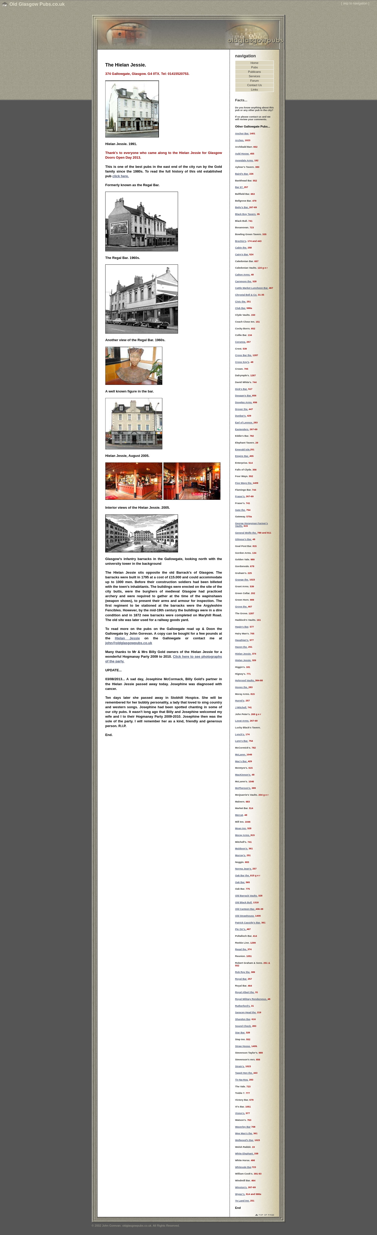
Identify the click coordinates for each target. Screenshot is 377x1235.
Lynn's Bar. (241, 741)
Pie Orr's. (241, 929)
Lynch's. (240, 734)
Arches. (239, 140)
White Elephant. (244, 1153)
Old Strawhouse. (244, 916)
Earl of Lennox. (244, 422)
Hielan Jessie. (243, 653)
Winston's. (241, 1187)
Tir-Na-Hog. (241, 1079)
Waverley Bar (243, 1127)
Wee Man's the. (244, 1133)
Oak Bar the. (242, 875)
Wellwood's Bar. (244, 1140)
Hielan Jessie (127, 638)
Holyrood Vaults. (245, 680)
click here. (120, 176)
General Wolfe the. (246, 532)
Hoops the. (241, 687)
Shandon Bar (242, 1019)
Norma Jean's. (243, 868)
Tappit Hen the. (244, 1073)
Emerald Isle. (242, 449)
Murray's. (240, 855)
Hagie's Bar (241, 626)
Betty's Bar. (242, 207)
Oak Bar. (240, 882)
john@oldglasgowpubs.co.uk (128, 643)
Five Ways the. (244, 483)
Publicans (254, 71)
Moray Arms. (243, 835)
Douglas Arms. (243, 402)
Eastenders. (242, 429)
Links (254, 89)
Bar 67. (239, 187)
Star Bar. (240, 1032)
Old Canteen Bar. (245, 909)
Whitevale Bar (243, 1167)
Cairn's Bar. (242, 254)
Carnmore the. (243, 281)
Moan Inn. (241, 828)
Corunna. (240, 342)
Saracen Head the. (245, 1012)
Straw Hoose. (243, 1046)
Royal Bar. (241, 979)
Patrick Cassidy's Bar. (248, 922)
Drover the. (241, 409)
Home (254, 62)
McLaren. (241, 754)
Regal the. (241, 949)
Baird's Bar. (242, 174)
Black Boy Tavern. (245, 214)
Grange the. (242, 579)
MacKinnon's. (243, 774)
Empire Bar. (242, 456)
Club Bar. (240, 308)
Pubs (254, 67)
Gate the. (240, 510)
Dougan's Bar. (243, 395)
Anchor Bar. (242, 133)
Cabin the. (241, 247)
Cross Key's (242, 362)
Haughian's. (242, 640)
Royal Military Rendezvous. (251, 999)
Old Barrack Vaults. (246, 895)
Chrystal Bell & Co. (246, 294)
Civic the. (240, 301)
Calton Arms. (242, 274)
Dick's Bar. (241, 389)
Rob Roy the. (242, 972)
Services (254, 76)
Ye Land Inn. (242, 1200)
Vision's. (240, 1113)
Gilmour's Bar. (243, 539)
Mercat (239, 815)
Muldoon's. (241, 848)
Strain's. (240, 1066)
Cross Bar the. (243, 355)
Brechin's (240, 241)
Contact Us (254, 85)
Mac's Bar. (241, 761)
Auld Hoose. (242, 153)
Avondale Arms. (244, 160)
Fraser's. (240, 496)
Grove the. (241, 606)
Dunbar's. (240, 415)
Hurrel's (239, 700)
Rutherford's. (242, 1006)
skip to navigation (355, 3)
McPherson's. (243, 788)
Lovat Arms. (242, 720)
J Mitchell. (241, 707)
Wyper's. (240, 1194)
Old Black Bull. (243, 902)
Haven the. (241, 647)
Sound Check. (243, 1026)
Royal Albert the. (244, 992)
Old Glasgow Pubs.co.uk (37, 4)
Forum (254, 80)
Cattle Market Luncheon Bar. (251, 288)
